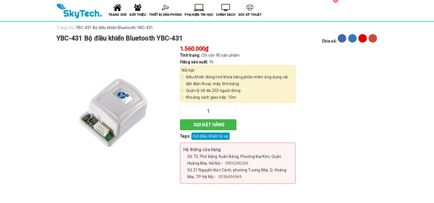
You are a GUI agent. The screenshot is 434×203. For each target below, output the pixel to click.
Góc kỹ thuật (250, 15)
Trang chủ (117, 15)
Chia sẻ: (329, 41)
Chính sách (225, 15)
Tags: (186, 136)
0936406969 (230, 177)
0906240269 (237, 163)
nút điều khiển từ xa (210, 136)
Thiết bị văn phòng (165, 15)
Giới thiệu (137, 15)
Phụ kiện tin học (199, 15)
